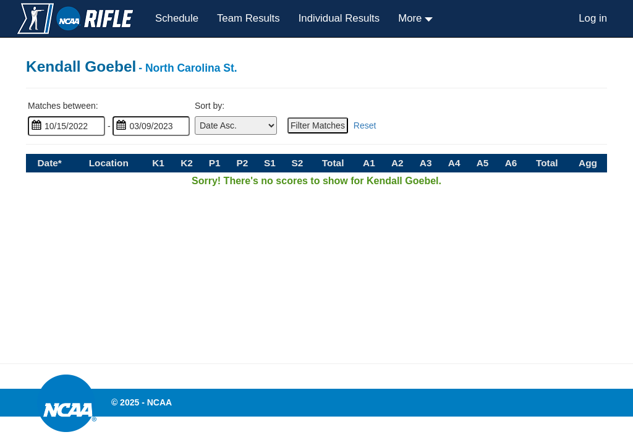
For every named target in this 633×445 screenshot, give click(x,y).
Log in (593, 18)
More (411, 18)
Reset (365, 125)
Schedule (176, 18)
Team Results (248, 18)
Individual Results (339, 18)
